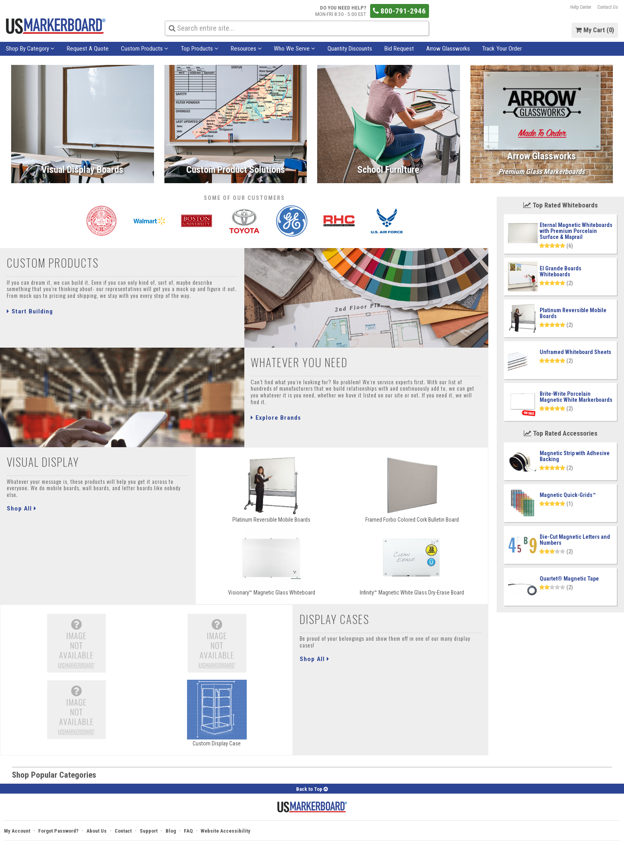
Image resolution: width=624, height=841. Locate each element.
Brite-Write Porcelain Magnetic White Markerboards (576, 397)
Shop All (22, 508)
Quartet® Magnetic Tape (569, 578)
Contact (123, 831)
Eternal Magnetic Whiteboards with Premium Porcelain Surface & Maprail (576, 231)
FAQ (188, 831)
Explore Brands (276, 417)
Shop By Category (30, 48)
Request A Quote (88, 48)
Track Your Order (502, 48)
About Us (96, 831)
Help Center (580, 7)
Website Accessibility (225, 831)
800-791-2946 (399, 11)
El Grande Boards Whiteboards (560, 271)
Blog (171, 831)
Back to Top (312, 789)
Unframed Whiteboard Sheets (575, 352)
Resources (246, 48)
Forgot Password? (58, 831)
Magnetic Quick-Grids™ (568, 495)
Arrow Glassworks (448, 48)
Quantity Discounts (350, 48)
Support (149, 831)
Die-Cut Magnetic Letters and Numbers (575, 540)
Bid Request (399, 48)
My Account (17, 831)
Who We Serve (294, 48)
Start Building (30, 311)
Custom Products (144, 48)
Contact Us (607, 7)
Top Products (199, 48)
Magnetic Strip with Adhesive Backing (575, 456)
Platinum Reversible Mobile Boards (573, 313)
